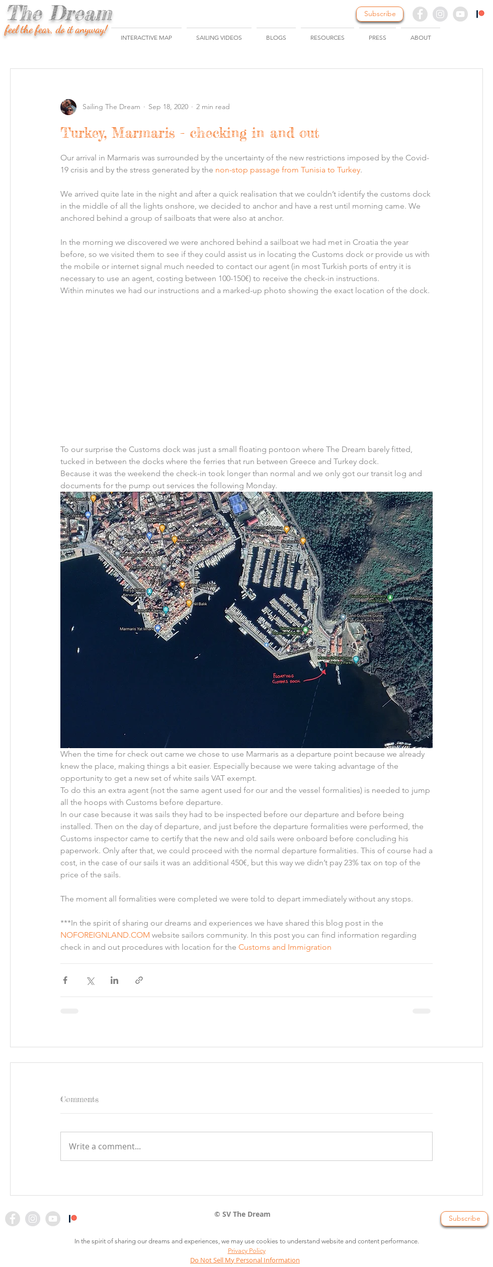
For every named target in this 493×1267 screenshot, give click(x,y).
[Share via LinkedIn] (114, 980)
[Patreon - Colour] (480, 14)
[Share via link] (139, 980)
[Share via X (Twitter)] (90, 980)
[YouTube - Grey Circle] (460, 14)
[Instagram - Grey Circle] (440, 14)
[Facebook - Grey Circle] (420, 14)
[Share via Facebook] (65, 980)
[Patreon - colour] (72, 1218)
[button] (219, 33)
